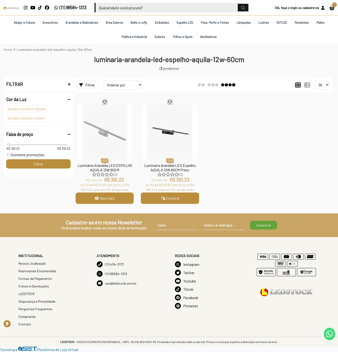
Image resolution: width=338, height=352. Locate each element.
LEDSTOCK (26, 294)
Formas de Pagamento (35, 279)
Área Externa (114, 22)
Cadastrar (263, 225)
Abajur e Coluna (24, 22)
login (293, 8)
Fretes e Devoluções (33, 286)
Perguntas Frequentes (35, 309)
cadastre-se (310, 8)
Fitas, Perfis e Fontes (215, 22)
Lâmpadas (244, 22)
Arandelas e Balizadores (81, 22)
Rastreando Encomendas (37, 271)
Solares (160, 36)
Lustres (263, 22)
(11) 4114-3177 (110, 264)
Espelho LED (185, 22)
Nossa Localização (32, 263)
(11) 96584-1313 (70, 7)
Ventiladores (208, 36)
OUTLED (281, 22)
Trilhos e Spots (182, 36)
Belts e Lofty (139, 22)
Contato (24, 324)
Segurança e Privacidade (36, 301)
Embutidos (162, 22)
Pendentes (302, 22)
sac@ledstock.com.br (117, 283)
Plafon (320, 22)
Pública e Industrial (134, 36)
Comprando (27, 316)
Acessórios (50, 22)
